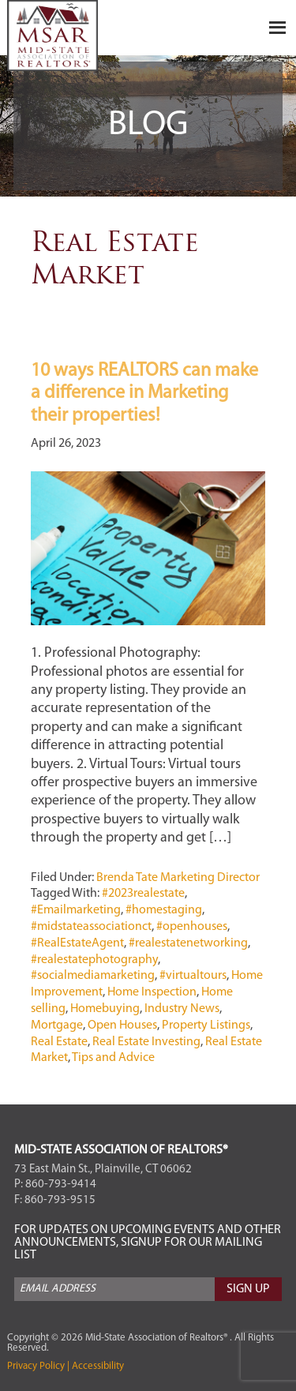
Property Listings (206, 1025)
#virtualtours (193, 975)
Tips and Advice (113, 1058)
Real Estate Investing (146, 1042)
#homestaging (164, 910)
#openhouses (191, 926)
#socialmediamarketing (93, 975)
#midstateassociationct (91, 926)
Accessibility (96, 1366)
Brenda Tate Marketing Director (178, 878)
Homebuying (105, 1009)
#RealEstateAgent (77, 943)
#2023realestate (143, 893)
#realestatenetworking (188, 943)
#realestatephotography (94, 960)
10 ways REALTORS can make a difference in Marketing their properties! (144, 394)
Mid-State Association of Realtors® (86, 35)
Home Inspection (152, 992)
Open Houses (122, 1025)
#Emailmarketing (76, 910)
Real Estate (59, 1042)
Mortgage (57, 1025)
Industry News (181, 1009)
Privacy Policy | (38, 1366)
